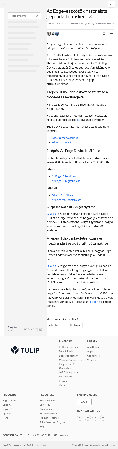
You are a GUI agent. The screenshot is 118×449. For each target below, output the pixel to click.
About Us (7, 445)
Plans (5, 417)
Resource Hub (47, 400)
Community (46, 409)
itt (78, 120)
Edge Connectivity (68, 355)
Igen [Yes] (54, 325)
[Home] (4, 4)
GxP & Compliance (68, 372)
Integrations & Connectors (66, 366)
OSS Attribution (31, 445)
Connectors (93, 355)
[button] (111, 4)
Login (84, 401)
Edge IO (7, 404)
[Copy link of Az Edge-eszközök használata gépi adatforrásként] (91, 17)
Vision (62, 385)
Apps (90, 351)
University (45, 404)
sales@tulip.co (63, 435)
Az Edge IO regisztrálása (66, 181)
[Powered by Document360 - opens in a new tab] (25, 329)
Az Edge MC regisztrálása (67, 199)
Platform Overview (68, 347)
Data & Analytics (68, 351)
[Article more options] (111, 33)
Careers (17, 445)
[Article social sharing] (103, 33)
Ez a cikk (52, 214)
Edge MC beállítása (63, 195)
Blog (42, 426)
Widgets (91, 360)
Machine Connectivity (70, 360)
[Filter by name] (24, 15)
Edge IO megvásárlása (65, 137)
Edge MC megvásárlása (65, 142)
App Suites (93, 347)
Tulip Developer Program (52, 422)
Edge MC (7, 409)
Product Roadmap (49, 417)
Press (43, 445)
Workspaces (65, 376)
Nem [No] (74, 325)
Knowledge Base (48, 413)
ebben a (95, 302)
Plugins (63, 381)
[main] (80, 172)
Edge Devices (10, 400)
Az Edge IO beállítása (64, 176)
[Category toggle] (47, 19)
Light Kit (7, 413)
